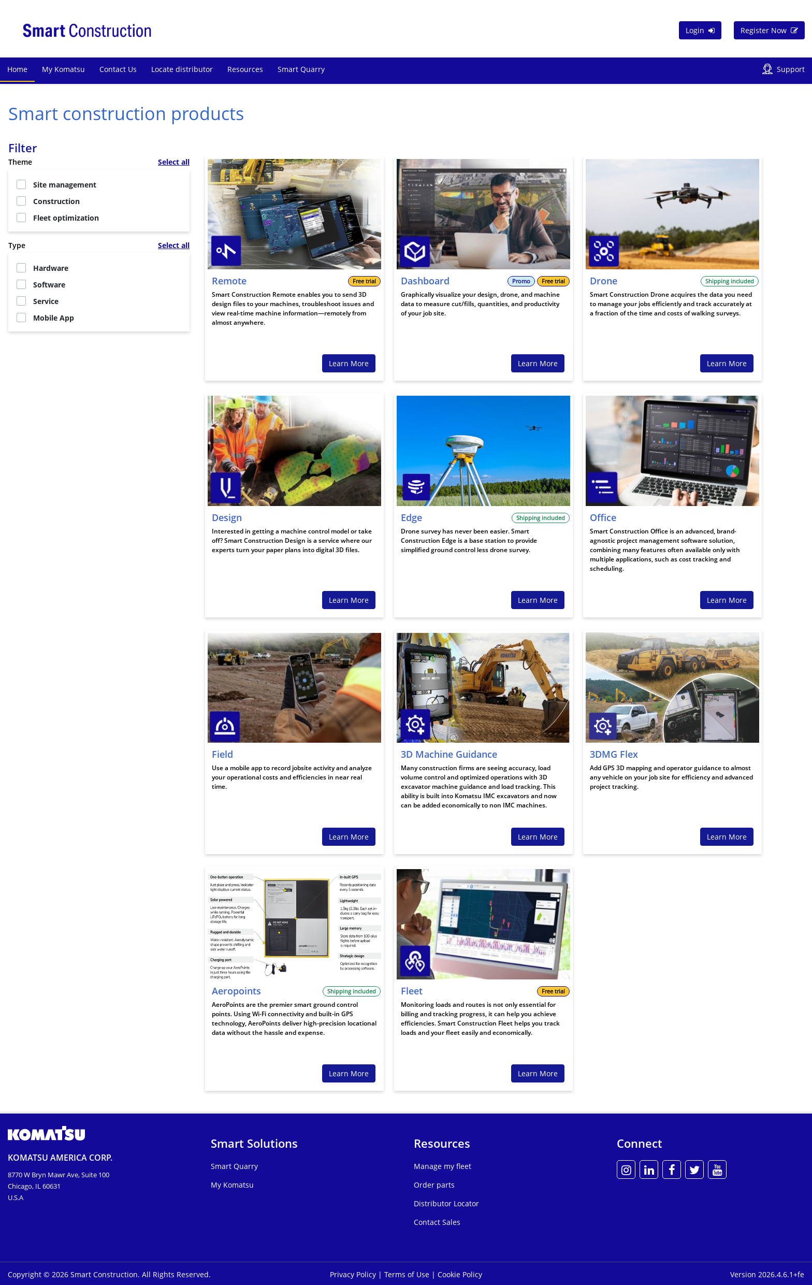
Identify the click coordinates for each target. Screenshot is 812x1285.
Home (17, 69)
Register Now (769, 30)
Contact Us (118, 69)
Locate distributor (182, 69)
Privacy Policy (354, 1274)
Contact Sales (437, 1222)
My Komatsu (63, 69)
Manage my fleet (442, 1166)
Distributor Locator (446, 1203)
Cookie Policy (460, 1274)
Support (791, 69)
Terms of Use (407, 1274)
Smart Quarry (301, 69)
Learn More (349, 363)
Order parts (434, 1185)
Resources (245, 69)
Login (700, 30)
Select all (174, 162)
